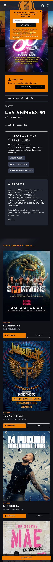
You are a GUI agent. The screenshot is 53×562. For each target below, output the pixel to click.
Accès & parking (17, 158)
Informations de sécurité (21, 171)
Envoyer (26, 25)
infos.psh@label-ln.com (32, 87)
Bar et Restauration (18, 164)
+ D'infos (38, 335)
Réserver (28, 558)
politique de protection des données (25, 36)
